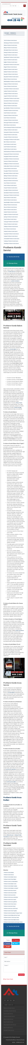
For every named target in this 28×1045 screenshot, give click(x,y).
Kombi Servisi (11, 271)
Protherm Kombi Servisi (9, 874)
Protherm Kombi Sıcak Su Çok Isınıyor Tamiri (13, 922)
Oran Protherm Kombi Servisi (10, 183)
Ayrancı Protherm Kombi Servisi (10, 59)
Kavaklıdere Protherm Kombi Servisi (11, 158)
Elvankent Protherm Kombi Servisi (11, 110)
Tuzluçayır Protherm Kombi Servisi (11, 221)
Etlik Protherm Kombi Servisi (10, 125)
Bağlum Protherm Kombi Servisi (10, 62)
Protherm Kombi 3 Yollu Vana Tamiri (11, 917)
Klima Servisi (10, 835)
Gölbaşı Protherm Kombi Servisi (10, 129)
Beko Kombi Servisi (8, 1019)
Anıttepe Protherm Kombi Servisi (11, 52)
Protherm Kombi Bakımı (9, 872)
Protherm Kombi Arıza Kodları (12, 798)
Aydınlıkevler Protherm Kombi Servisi (11, 57)
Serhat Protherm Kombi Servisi (10, 200)
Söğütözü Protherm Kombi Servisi (11, 214)
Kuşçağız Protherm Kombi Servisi (11, 171)
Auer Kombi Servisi (8, 1022)
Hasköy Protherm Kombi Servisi (10, 134)
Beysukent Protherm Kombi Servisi (11, 76)
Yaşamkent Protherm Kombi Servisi (11, 233)
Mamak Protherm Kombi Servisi (10, 178)
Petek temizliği (17, 407)
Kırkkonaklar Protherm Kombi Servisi (11, 166)
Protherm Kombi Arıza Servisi (10, 890)
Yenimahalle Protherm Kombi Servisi (11, 238)
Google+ (8, 946)
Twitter (16, 943)
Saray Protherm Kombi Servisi (10, 197)
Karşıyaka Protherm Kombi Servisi (11, 156)
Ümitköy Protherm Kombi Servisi (10, 231)
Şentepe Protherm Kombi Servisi (11, 216)
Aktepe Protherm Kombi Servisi (10, 47)
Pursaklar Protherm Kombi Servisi (11, 190)
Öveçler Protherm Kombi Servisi (10, 187)
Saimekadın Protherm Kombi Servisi (11, 192)
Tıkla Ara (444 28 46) (13, 256)
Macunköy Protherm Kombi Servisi (11, 173)
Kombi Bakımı (11, 692)
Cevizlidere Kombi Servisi (10, 1011)
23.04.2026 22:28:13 (6, 4)
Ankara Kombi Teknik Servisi (13, 13)
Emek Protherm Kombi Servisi (10, 112)
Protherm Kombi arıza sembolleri (11, 897)
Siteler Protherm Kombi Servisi (10, 209)
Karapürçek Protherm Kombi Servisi (11, 154)
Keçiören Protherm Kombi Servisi (11, 161)
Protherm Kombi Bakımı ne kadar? (11, 888)
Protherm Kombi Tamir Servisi (10, 904)
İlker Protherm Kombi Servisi (10, 141)
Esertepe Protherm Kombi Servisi (11, 120)
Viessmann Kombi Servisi (10, 1024)
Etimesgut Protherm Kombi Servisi (11, 122)
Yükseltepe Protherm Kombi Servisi (11, 243)
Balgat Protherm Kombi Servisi (10, 67)
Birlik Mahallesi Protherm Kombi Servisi (12, 81)
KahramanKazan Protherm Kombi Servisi (12, 151)
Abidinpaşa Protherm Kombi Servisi (11, 42)
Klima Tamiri (19, 402)
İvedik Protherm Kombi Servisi (10, 149)
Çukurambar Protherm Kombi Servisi (11, 98)
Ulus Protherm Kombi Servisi (10, 228)
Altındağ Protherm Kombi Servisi (11, 50)
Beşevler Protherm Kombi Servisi (11, 74)
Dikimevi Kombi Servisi (9, 1008)
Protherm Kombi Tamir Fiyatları (10, 910)
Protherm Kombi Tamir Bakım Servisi (11, 919)
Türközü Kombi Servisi (9, 1016)
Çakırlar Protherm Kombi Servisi (10, 91)
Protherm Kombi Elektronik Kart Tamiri (12, 915)
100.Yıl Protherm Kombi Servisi (10, 40)
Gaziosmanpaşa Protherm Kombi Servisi (12, 127)
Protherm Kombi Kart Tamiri (9, 906)
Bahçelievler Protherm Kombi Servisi (11, 64)
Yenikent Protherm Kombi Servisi (11, 236)
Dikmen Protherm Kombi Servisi (10, 105)
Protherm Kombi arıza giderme (10, 901)
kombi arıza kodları (11, 781)
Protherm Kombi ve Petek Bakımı (11, 881)
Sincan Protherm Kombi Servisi (10, 207)
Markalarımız (13, 33)
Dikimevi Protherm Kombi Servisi (11, 103)
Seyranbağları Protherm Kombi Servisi (12, 202)
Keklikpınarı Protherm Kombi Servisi (11, 163)
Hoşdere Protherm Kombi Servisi (11, 137)
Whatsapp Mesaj (12, 263)
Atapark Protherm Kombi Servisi (10, 54)
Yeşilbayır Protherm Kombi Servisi (11, 241)
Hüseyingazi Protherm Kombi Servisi (11, 139)
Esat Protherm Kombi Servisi (10, 117)
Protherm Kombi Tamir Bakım (10, 879)
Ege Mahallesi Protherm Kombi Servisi (12, 108)
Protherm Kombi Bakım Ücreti (10, 883)
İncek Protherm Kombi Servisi (10, 144)
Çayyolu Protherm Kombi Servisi (10, 96)
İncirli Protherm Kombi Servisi (10, 146)
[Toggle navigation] (4, 27)
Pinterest (16, 940)
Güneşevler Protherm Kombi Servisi (11, 132)
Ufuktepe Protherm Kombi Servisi (11, 226)
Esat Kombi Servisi (8, 1013)
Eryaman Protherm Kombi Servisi (11, 115)
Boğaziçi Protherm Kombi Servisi (11, 84)
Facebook (7, 943)
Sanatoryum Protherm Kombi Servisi (11, 195)
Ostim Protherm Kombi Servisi (10, 185)
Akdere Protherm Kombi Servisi (10, 45)
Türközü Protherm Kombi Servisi (10, 224)
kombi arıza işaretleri (11, 769)
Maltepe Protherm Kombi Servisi (11, 175)
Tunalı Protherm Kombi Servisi (10, 219)
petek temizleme (15, 281)
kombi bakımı (13, 349)
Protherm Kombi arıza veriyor (10, 899)
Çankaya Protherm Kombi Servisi (11, 93)
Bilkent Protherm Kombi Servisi (10, 79)
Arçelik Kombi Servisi (9, 1030)
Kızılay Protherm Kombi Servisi (10, 168)
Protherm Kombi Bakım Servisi (10, 877)
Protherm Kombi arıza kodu (9, 895)
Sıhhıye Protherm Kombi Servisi (10, 204)
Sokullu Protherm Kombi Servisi (10, 212)
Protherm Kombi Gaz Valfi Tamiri (11, 908)
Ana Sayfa (7, 33)
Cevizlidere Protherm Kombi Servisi (11, 88)
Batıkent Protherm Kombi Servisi (10, 69)
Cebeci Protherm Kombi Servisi (10, 86)
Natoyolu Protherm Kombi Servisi (11, 180)
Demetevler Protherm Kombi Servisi (11, 100)
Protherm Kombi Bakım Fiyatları (10, 886)
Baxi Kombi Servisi (8, 1027)
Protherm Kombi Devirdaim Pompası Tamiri (13, 913)
